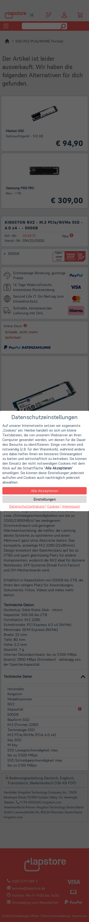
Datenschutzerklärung (27, 506)
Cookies (53, 506)
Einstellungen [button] (44, 499)
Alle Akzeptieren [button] (44, 490)
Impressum (71, 506)
